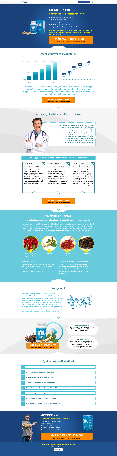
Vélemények (54, 2)
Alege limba (58, 449)
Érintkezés (72, 444)
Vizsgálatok (66, 2)
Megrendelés (84, 2)
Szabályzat (53, 444)
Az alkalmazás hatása (45, 2)
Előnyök (60, 2)
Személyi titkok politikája (63, 444)
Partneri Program (46, 444)
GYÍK (76, 2)
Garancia (72, 2)
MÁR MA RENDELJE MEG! (71, 39)
